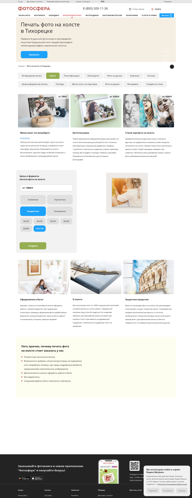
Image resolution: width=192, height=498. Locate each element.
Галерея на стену (154, 87)
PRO (103, 1)
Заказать (34, 57)
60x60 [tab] (66, 224)
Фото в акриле (112, 87)
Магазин (165, 17)
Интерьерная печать (72, 17)
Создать (33, 248)
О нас (20, 1)
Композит (135, 78)
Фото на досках (114, 78)
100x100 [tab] (39, 231)
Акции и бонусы (83, 1)
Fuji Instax (48, 495)
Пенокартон (93, 78)
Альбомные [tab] (33, 202)
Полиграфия (132, 17)
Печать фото (24, 17)
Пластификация (71, 78)
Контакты (74, 495)
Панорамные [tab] (60, 214)
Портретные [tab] (60, 202)
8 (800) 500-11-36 (95, 9)
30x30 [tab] (26, 224)
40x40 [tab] (40, 224)
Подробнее (153, 490)
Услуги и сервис (149, 17)
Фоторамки (132, 87)
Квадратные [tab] (33, 214)
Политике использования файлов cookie (172, 484)
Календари (54, 17)
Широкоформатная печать (35, 87)
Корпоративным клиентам (58, 1)
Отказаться (167, 490)
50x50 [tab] (53, 224)
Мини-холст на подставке (84, 87)
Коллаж (151, 78)
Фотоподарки (92, 17)
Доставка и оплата (35, 1)
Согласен (181, 490)
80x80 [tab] (26, 231)
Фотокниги (39, 17)
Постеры (60, 87)
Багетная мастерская (112, 17)
